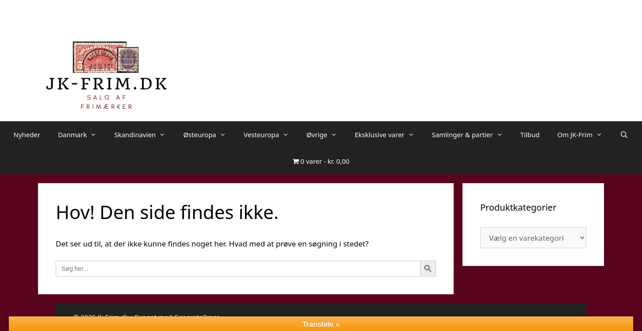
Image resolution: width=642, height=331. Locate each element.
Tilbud (530, 134)
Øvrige (326, 134)
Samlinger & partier (472, 134)
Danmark (81, 134)
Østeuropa (209, 134)
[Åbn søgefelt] (624, 134)
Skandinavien (144, 134)
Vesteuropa (271, 134)
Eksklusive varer (389, 134)
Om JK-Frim (584, 134)
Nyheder (26, 134)
